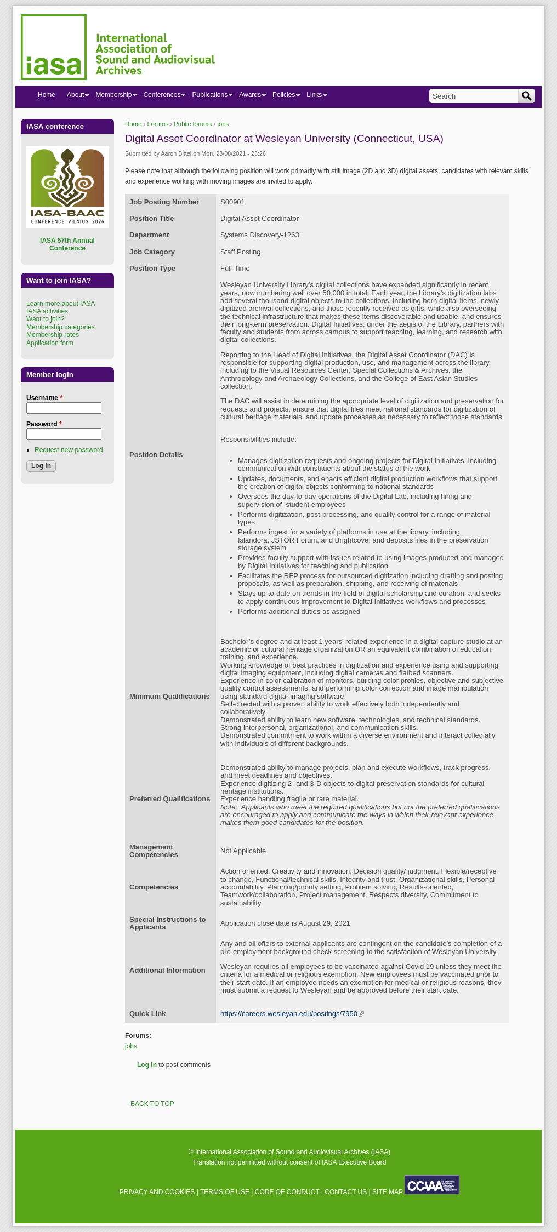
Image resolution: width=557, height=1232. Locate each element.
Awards (249, 97)
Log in (147, 1065)
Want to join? (45, 319)
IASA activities (47, 311)
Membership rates (52, 335)
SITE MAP (387, 1192)
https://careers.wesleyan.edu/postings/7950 (292, 1013)
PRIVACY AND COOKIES (157, 1192)
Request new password (69, 450)
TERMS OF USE (224, 1192)
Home (133, 124)
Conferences (161, 97)
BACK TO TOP (152, 1104)
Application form (49, 343)
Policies (283, 97)
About (75, 97)
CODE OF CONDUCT (287, 1192)
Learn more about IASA (60, 303)
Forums (158, 124)
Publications (209, 97)
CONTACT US (346, 1192)
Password (44, 424)
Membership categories (60, 327)
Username (44, 398)
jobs (223, 124)
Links (313, 97)
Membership (113, 97)
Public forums (193, 124)
